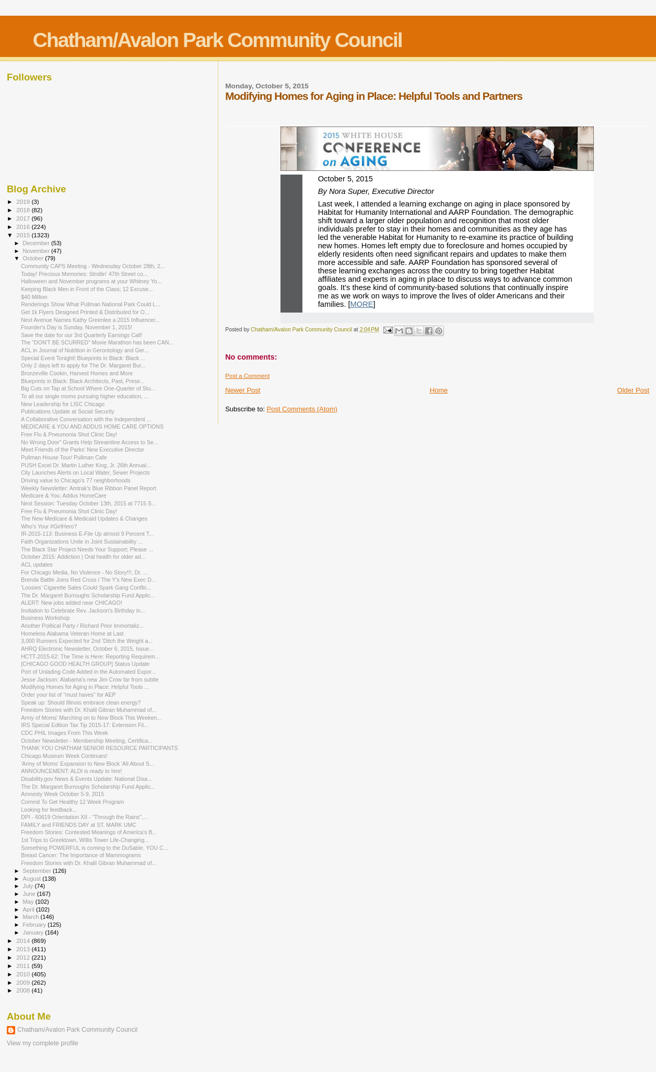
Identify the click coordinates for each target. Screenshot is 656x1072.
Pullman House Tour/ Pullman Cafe (64, 457)
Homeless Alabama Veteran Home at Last (72, 633)
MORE (361, 304)
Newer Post (242, 390)
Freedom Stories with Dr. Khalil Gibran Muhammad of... (88, 710)
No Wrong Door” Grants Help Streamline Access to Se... (89, 442)
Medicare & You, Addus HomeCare (63, 495)
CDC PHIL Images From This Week (64, 733)
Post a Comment (247, 376)
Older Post (633, 390)
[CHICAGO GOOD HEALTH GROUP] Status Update (85, 664)
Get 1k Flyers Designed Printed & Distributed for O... (85, 312)
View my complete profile (42, 1043)
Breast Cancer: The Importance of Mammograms (81, 855)
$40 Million (34, 297)
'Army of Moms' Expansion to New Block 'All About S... (87, 763)
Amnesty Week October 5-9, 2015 (62, 794)
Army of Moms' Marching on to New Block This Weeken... (91, 717)
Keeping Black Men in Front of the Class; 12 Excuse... (87, 289)
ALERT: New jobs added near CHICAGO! (71, 603)
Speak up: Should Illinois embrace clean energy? (80, 702)
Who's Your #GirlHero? (49, 526)
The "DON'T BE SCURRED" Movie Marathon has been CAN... (97, 342)
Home (439, 390)
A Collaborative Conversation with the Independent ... (86, 419)
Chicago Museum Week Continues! (64, 756)
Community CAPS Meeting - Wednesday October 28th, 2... (93, 266)
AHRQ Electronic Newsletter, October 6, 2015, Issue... (87, 648)
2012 (23, 957)
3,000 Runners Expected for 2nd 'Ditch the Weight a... (87, 641)
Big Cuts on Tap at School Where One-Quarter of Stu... (88, 388)
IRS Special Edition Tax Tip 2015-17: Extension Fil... (84, 725)
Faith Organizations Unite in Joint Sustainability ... (82, 541)
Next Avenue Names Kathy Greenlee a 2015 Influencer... (90, 320)
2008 (23, 990)
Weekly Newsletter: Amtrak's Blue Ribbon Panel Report (88, 488)
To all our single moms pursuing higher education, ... (85, 396)
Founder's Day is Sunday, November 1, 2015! (76, 327)
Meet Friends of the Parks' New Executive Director (82, 449)
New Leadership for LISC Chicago (62, 404)
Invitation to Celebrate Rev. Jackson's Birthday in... (83, 610)
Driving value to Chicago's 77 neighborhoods (76, 480)
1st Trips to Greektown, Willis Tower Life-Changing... (85, 840)
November (37, 251)
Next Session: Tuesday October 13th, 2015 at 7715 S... (88, 503)
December (37, 243)
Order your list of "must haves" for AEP (68, 694)
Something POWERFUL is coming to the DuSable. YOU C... (94, 848)
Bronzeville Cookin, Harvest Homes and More (77, 373)
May (29, 901)
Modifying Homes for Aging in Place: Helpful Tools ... (85, 687)
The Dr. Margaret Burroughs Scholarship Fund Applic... (88, 595)
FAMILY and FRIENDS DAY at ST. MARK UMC (78, 825)
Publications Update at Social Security (67, 411)
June (30, 894)
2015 (23, 235)
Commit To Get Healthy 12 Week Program (72, 802)
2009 (23, 982)
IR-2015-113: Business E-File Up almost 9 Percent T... (87, 534)
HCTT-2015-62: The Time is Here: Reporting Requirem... (90, 656)
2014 (23, 940)
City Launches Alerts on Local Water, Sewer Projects (85, 472)
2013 (23, 949)
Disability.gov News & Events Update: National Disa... (86, 779)
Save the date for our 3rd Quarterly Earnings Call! (81, 335)
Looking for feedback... (49, 809)
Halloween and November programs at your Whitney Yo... (91, 281)
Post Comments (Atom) (302, 409)
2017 (23, 218)
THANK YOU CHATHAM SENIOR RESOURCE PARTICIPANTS (99, 748)
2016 (23, 226)
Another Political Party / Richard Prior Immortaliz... (82, 626)
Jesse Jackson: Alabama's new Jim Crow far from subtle (90, 679)
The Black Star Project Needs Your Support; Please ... (87, 549)
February (35, 924)
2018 (23, 209)
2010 (23, 974)
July (29, 886)
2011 (23, 965)
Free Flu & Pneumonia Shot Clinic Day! (69, 434)
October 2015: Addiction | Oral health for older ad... (83, 557)
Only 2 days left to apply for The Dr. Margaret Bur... (83, 365)
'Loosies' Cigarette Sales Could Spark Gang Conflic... (86, 587)
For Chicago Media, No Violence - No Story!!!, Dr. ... (84, 572)
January (34, 932)
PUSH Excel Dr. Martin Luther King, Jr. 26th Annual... (86, 465)
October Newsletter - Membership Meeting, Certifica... (87, 740)
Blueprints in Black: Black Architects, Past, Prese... (83, 381)
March (32, 917)
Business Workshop (45, 618)
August (33, 878)
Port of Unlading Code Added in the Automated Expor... (88, 671)
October (34, 258)
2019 (23, 201)
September (38, 871)
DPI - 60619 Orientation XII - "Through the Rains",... (84, 817)
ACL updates (37, 564)
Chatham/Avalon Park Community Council (217, 40)
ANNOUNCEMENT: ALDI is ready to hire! (71, 771)
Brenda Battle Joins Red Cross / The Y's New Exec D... (88, 580)
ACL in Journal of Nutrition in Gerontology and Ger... (84, 350)
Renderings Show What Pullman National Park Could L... (90, 304)
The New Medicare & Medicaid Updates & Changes (84, 518)
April (29, 909)
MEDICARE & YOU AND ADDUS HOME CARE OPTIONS (92, 426)
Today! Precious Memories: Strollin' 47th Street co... (84, 274)
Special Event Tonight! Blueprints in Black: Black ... (83, 358)
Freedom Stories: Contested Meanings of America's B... (89, 832)
